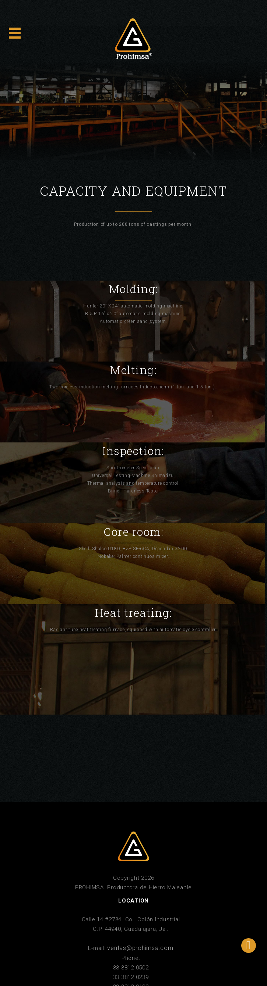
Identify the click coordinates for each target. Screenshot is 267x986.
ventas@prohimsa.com (140, 947)
